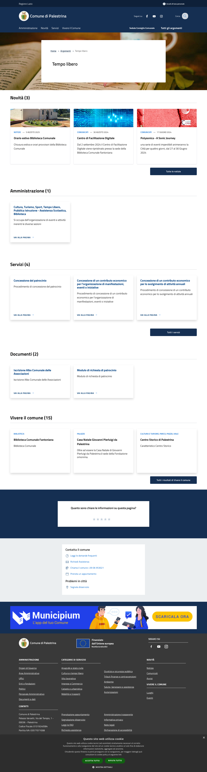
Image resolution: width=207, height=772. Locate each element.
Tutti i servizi (173, 332)
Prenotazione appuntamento (75, 714)
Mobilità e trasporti (70, 694)
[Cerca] (184, 16)
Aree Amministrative (29, 673)
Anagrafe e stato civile (72, 668)
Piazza (170, 433)
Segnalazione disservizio (73, 719)
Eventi (150, 698)
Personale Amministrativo (31, 694)
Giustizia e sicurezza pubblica (118, 671)
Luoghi (150, 692)
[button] (103, 767)
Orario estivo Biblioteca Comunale (34, 138)
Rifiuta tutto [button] (115, 760)
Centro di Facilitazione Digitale (95, 138)
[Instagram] (159, 16)
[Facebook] (145, 16)
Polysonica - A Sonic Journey (157, 138)
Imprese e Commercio (71, 683)
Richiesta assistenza (71, 730)
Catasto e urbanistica (71, 689)
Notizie (17, 132)
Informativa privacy (113, 719)
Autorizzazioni (111, 692)
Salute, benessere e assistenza (119, 687)
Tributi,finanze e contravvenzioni (120, 676)
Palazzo (81, 433)
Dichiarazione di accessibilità (118, 730)
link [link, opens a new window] (119, 754)
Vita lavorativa (68, 678)
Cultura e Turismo (149, 433)
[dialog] (103, 753)
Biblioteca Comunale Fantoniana (33, 439)
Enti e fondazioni (27, 683)
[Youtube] (152, 16)
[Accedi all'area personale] (173, 3)
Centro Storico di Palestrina (157, 439)
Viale (175, 433)
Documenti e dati (27, 699)
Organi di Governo (28, 668)
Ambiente (109, 681)
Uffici (21, 678)
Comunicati (82, 132)
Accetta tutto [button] (92, 760)
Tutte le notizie (173, 171)
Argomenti (65, 51)
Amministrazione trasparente (118, 714)
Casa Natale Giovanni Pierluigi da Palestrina (97, 441)
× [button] (204, 738)
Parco (163, 433)
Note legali (109, 725)
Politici (22, 689)
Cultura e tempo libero (72, 673)
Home (53, 51)
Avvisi (150, 678)
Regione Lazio (25, 3)
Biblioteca (19, 433)
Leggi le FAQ (67, 725)
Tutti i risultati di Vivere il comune (173, 480)
